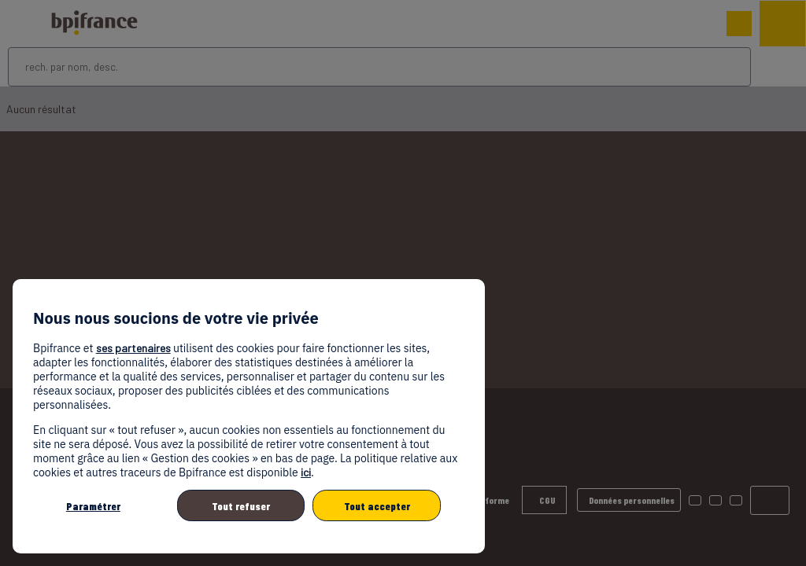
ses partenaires (133, 348)
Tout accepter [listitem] (377, 506)
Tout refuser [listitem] (241, 506)
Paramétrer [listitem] (93, 506)
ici (306, 472)
